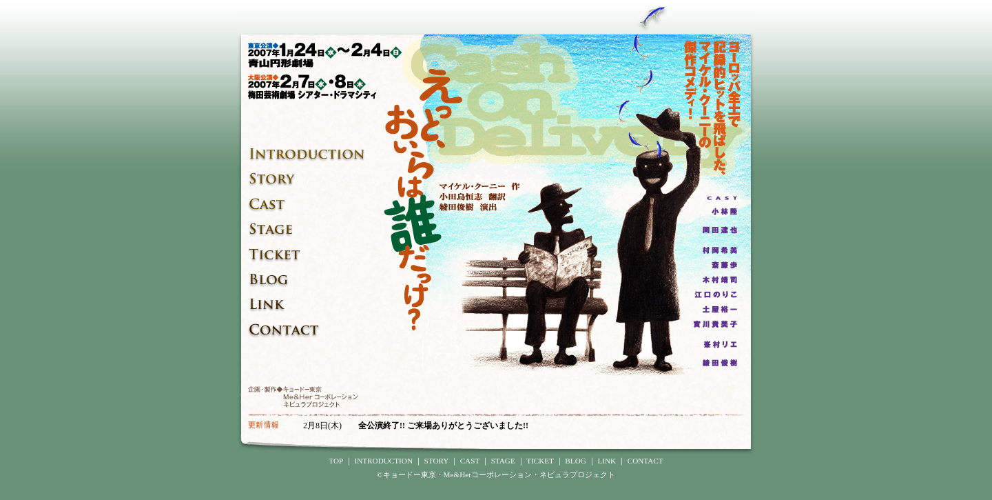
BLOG (575, 461)
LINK (606, 461)
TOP (336, 461)
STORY (436, 461)
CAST (469, 461)
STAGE (503, 461)
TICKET (540, 461)
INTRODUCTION (383, 461)
